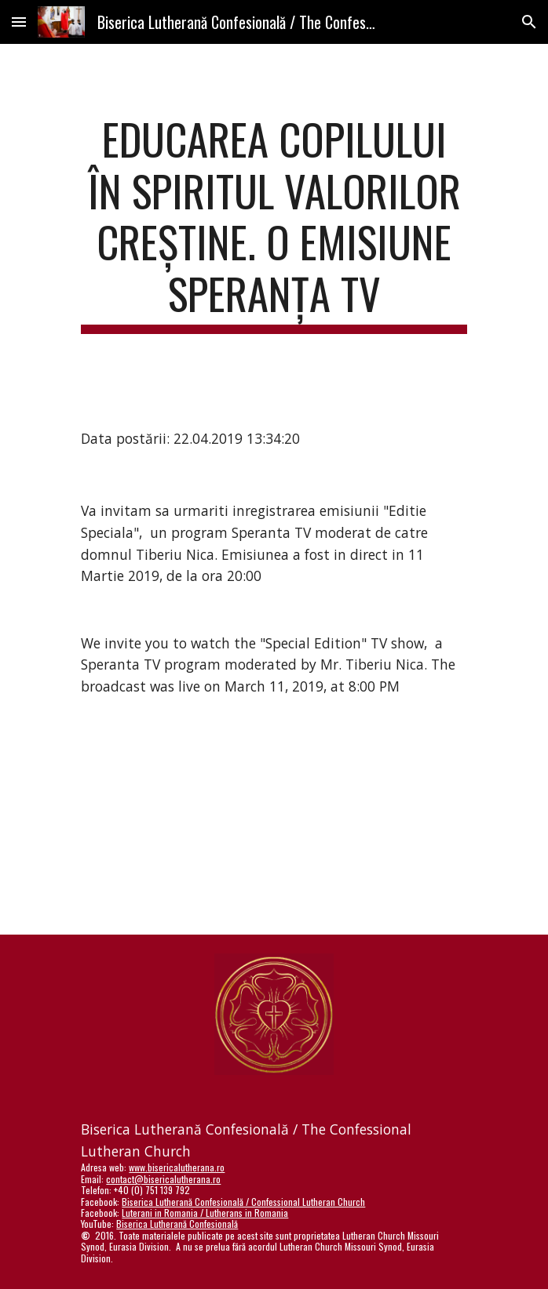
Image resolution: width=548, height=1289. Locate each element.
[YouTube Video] (274, 828)
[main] (274, 223)
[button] (19, 21)
